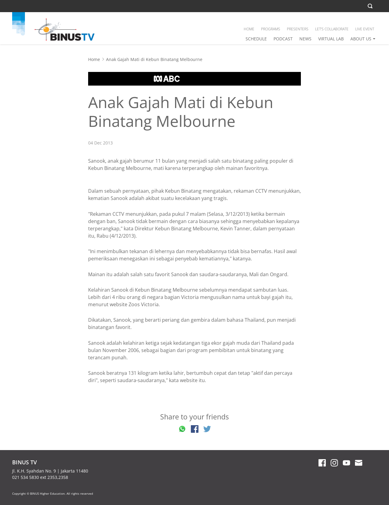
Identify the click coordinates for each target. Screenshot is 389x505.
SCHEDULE (256, 39)
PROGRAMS (270, 29)
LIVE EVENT (364, 29)
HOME (249, 29)
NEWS (305, 39)
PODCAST (283, 39)
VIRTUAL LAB (331, 39)
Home (94, 59)
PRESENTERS (297, 29)
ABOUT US (360, 39)
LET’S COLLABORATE (332, 29)
